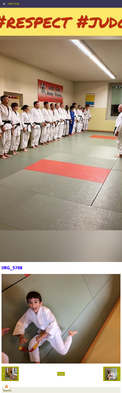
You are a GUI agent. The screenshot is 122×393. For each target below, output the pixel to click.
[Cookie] (6, 386)
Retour (61, 374)
